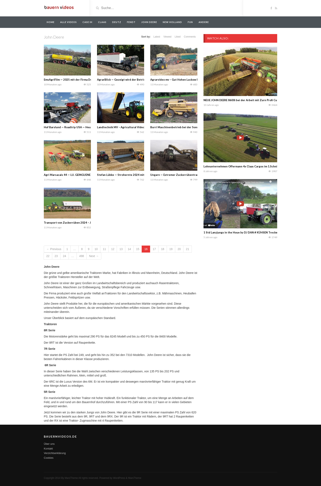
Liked (178, 36)
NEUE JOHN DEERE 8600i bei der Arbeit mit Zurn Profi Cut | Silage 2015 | (250, 100)
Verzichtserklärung (55, 453)
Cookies (48, 457)
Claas (102, 22)
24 (64, 256)
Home (50, 22)
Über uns (49, 443)
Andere (204, 22)
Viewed (167, 36)
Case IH (87, 22)
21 (187, 249)
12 (112, 249)
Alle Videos (68, 22)
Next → (94, 256)
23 (56, 256)
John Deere (149, 22)
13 (121, 249)
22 (48, 256)
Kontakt (48, 448)
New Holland (172, 22)
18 (162, 249)
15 (137, 249)
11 (104, 249)
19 (171, 249)
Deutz (116, 22)
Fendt (131, 22)
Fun (190, 22)
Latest (156, 36)
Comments (190, 36)
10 (96, 249)
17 (154, 249)
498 (81, 256)
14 (129, 249)
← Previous (53, 249)
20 (179, 249)
